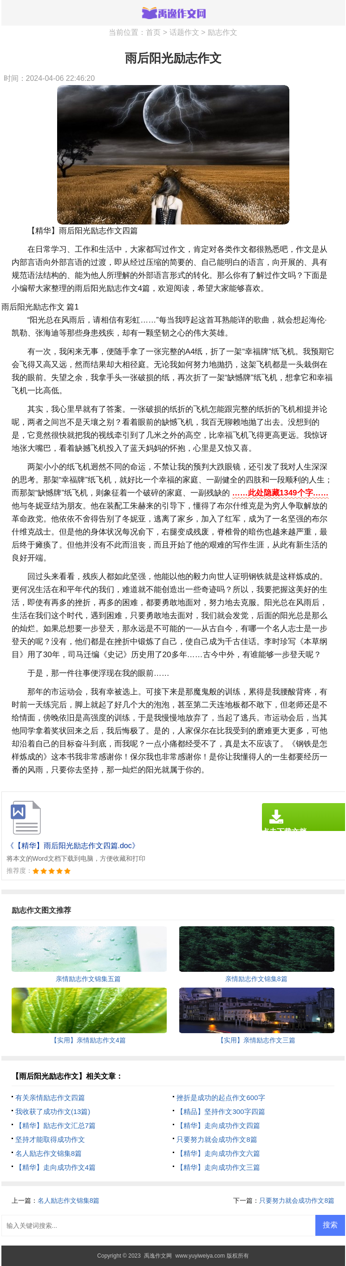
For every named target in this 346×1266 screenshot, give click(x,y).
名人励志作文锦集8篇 (48, 1153)
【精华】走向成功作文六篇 (218, 1153)
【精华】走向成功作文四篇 (218, 1125)
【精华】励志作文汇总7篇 (55, 1125)
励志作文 (222, 32)
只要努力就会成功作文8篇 (216, 1139)
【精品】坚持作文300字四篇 (220, 1111)
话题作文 (184, 32)
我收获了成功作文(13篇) (53, 1111)
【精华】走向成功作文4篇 (55, 1167)
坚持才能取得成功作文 (50, 1139)
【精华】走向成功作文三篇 (218, 1167)
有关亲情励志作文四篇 (50, 1097)
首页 (153, 32)
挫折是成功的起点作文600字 (220, 1097)
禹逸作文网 (158, 1256)
